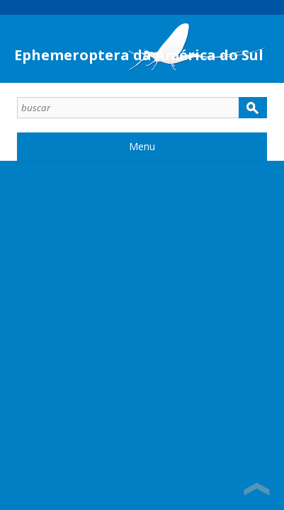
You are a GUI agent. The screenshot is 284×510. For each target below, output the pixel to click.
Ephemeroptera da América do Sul (138, 54)
